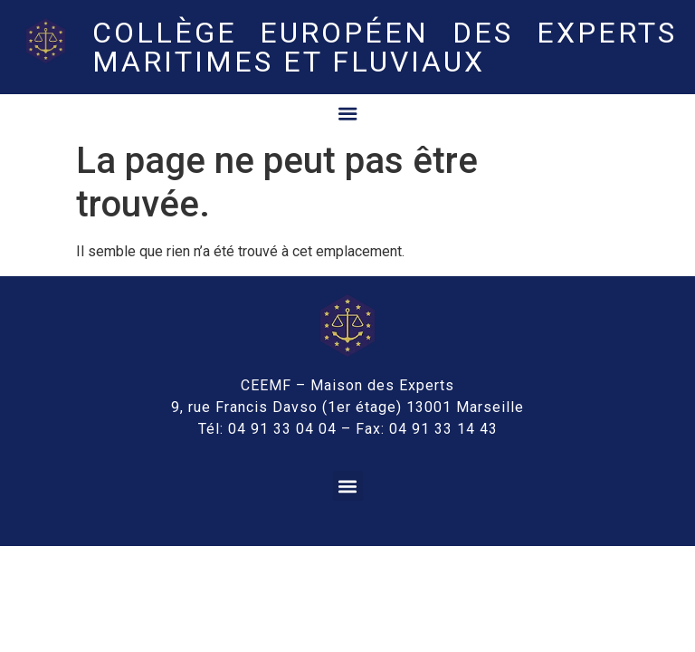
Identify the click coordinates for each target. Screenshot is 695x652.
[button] (348, 484)
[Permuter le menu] (347, 112)
